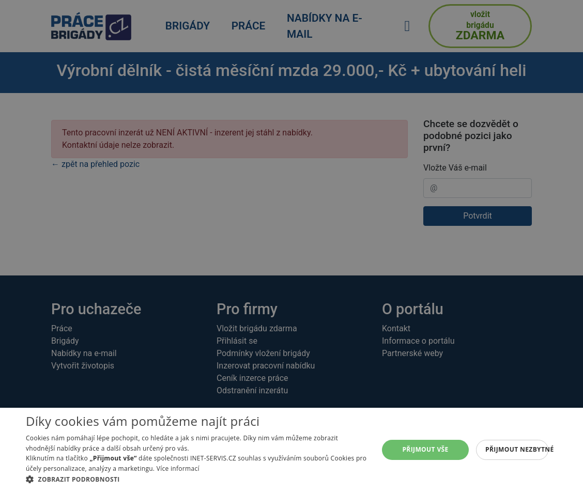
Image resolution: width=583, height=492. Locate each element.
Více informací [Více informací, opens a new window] (178, 468)
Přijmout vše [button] (425, 449)
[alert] (291, 246)
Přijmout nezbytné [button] (516, 449)
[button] (197, 479)
